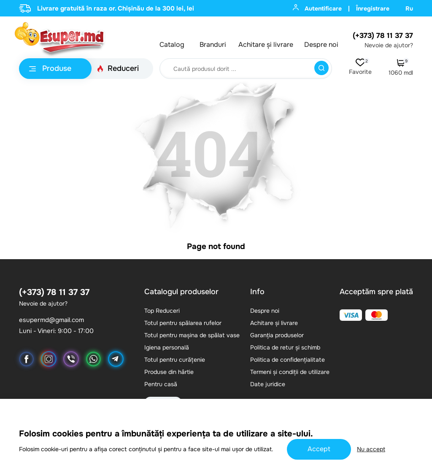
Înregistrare (372, 8)
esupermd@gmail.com (51, 320)
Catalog (171, 45)
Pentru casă (160, 384)
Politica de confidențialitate (287, 359)
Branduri (213, 45)
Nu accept (371, 449)
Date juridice (267, 384)
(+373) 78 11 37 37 (383, 35)
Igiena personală (166, 347)
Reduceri (118, 68)
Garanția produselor (277, 335)
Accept (319, 448)
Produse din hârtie (169, 372)
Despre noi (321, 45)
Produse (50, 68)
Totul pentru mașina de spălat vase (192, 335)
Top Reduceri (162, 310)
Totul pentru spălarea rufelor (182, 323)
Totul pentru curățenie (174, 359)
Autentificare (317, 8)
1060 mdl (401, 67)
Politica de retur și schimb (285, 347)
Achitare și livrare (265, 45)
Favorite (360, 67)
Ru (409, 8)
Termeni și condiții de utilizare (289, 372)
